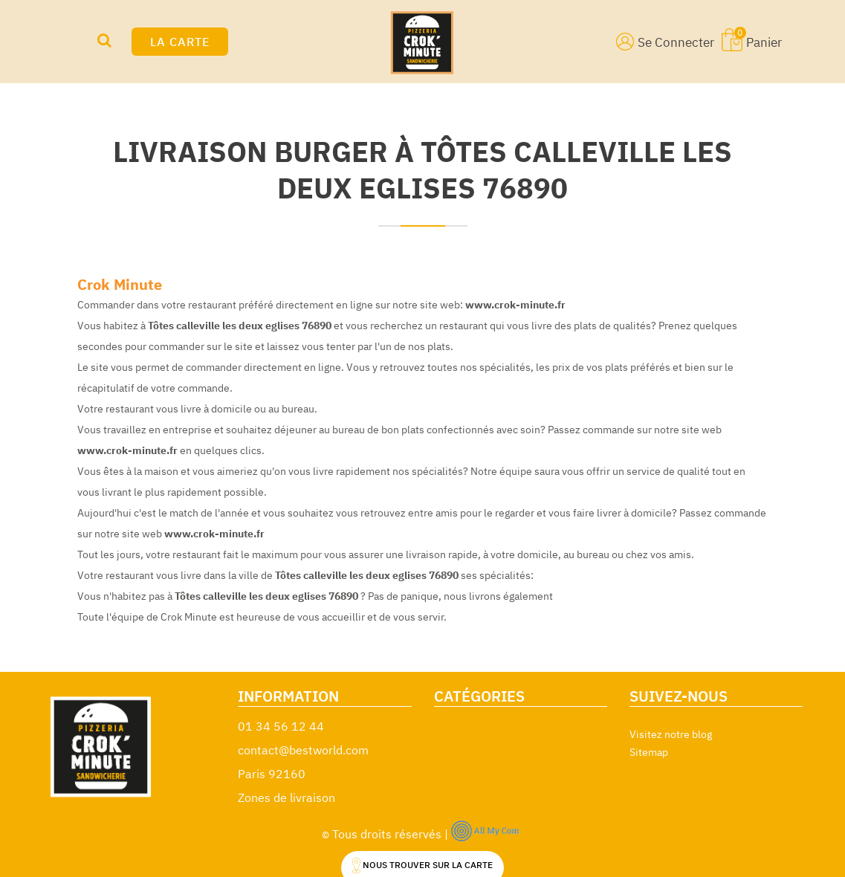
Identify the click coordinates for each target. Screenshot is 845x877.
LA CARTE (180, 41)
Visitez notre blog (670, 734)
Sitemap (648, 752)
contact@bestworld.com (303, 749)
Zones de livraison (286, 797)
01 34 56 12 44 (281, 726)
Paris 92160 (271, 773)
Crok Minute (119, 284)
